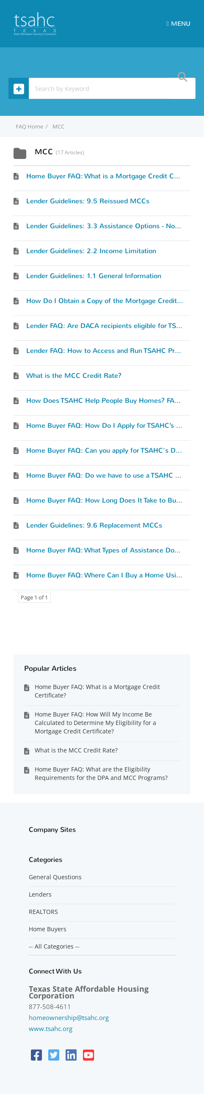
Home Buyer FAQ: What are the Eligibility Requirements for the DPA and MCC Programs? (101, 773)
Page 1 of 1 (34, 597)
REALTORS (43, 911)
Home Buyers (47, 929)
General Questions (55, 877)
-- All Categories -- (54, 946)
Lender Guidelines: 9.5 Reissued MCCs (87, 201)
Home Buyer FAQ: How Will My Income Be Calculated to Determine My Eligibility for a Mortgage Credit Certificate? (95, 722)
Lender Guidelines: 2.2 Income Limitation (91, 250)
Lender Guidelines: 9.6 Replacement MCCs (94, 525)
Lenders (40, 894)
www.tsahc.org (50, 1028)
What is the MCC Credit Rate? (73, 375)
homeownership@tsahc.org (69, 1017)
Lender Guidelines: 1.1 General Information (93, 275)
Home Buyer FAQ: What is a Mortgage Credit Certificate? (97, 691)
